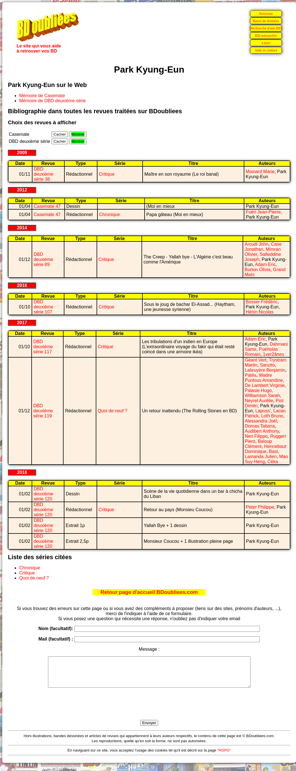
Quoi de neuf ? (112, 410)
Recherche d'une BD (266, 28)
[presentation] (149, 710)
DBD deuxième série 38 (43, 174)
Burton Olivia (258, 269)
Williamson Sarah (262, 395)
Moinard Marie (260, 171)
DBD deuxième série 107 (43, 306)
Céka (272, 461)
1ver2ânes (273, 354)
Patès (250, 375)
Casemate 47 (47, 206)
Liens (266, 43)
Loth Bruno (272, 415)
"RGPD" (224, 756)
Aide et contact (265, 50)
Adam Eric (265, 264)
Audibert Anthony (262, 431)
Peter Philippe (260, 507)
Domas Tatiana (260, 426)
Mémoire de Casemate (42, 95)
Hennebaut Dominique (265, 449)
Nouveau (266, 13)
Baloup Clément (258, 444)
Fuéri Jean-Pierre (263, 212)
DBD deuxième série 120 (43, 493)
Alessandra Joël (261, 421)
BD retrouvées (266, 35)
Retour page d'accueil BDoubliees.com (149, 592)
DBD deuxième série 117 (43, 346)
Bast (273, 451)
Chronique (109, 214)
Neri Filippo (256, 436)
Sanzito (267, 365)
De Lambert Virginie (265, 385)
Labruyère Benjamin (265, 370)
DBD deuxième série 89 (43, 259)
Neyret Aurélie (259, 400)
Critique (106, 174)
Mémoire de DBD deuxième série (52, 100)
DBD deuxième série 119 (43, 410)
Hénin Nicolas (260, 312)
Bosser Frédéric (262, 301)
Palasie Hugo (258, 390)
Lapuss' (263, 410)
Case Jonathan (263, 247)
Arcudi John (257, 244)
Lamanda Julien (261, 456)
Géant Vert (256, 360)
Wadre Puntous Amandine (264, 378)
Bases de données (266, 21)
